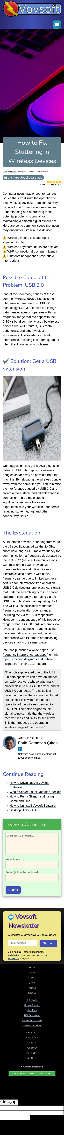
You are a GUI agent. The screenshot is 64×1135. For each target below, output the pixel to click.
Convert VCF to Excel (32, 1020)
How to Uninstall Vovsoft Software (33, 805)
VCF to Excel (32, 1053)
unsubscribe (13, 958)
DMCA (32, 983)
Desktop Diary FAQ (23, 810)
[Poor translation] (12, 1102)
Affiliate (32, 973)
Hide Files (32, 1010)
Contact (32, 978)
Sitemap (32, 993)
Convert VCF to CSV (32, 1025)
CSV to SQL (32, 1032)
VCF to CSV (32, 1048)
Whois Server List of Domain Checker (35, 792)
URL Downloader (32, 1015)
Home (5, 171)
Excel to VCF (32, 1037)
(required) (14, 859)
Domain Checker (32, 1005)
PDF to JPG (31, 1043)
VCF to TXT (32, 1058)
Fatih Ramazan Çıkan (38, 743)
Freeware (32, 988)
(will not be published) (22, 872)
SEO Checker (32, 1000)
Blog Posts (13, 171)
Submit (13, 890)
